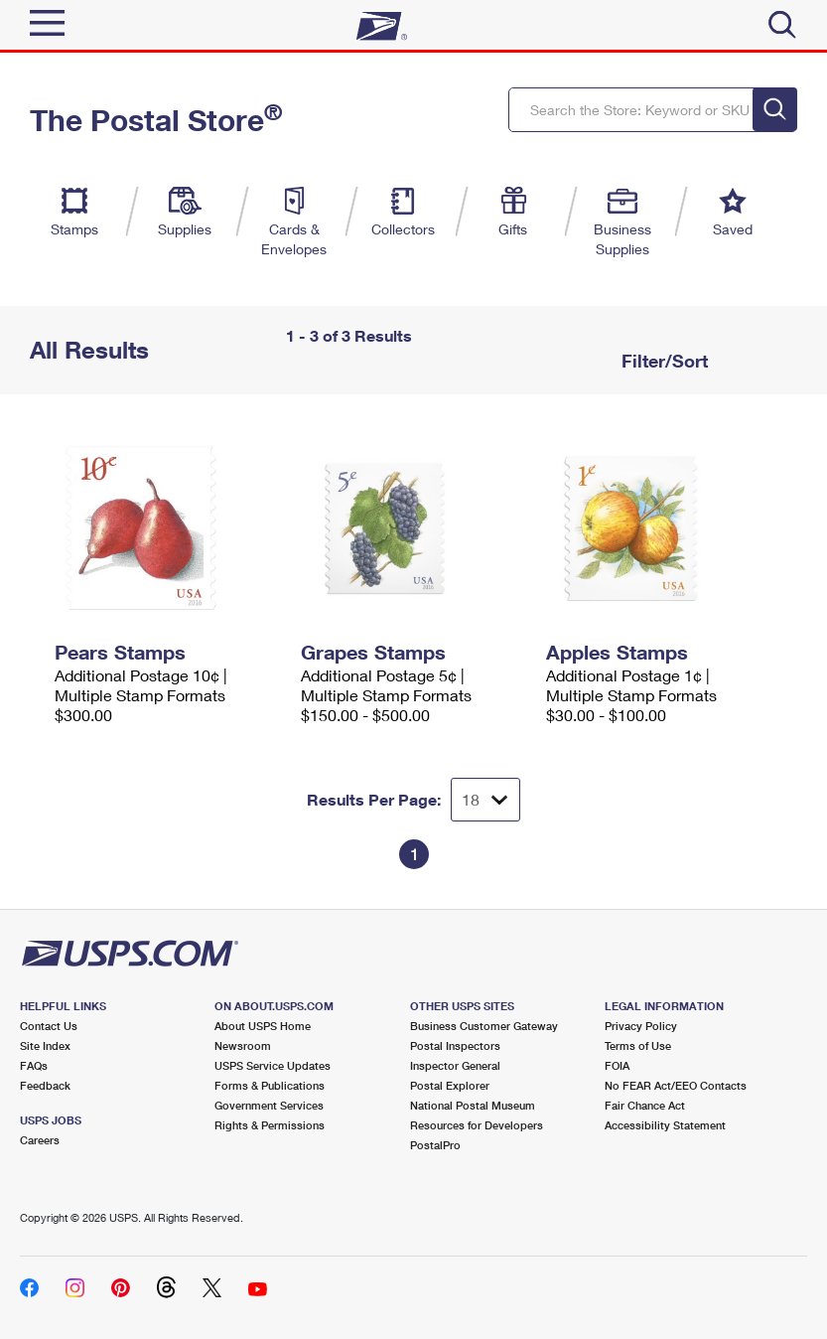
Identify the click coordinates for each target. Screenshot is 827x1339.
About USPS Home (262, 1025)
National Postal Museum (472, 1105)
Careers (40, 1139)
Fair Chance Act (645, 1105)
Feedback (45, 1085)
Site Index (45, 1045)
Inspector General (455, 1065)
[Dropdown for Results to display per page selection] (485, 799)
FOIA (617, 1065)
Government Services (269, 1105)
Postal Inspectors (455, 1045)
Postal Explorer (449, 1085)
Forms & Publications (269, 1085)
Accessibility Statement (665, 1124)
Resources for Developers (476, 1124)
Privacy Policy (641, 1025)
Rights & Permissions (269, 1124)
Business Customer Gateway (484, 1025)
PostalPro (435, 1144)
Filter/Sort (662, 361)
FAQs (34, 1065)
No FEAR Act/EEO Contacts (676, 1085)
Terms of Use (638, 1045)
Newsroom (242, 1045)
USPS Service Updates (272, 1065)
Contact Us (48, 1025)
